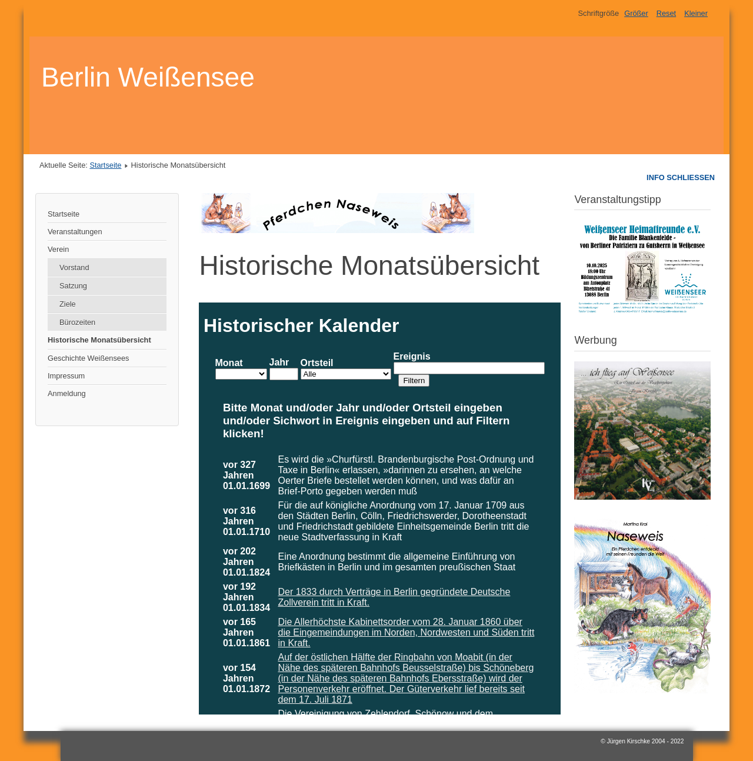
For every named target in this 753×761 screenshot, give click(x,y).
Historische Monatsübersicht (99, 339)
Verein (58, 249)
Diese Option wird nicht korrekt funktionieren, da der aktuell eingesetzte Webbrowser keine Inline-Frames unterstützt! (380, 509)
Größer (636, 13)
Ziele (67, 304)
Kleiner (696, 13)
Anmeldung (67, 393)
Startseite (105, 165)
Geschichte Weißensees (88, 358)
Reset (666, 13)
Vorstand (74, 267)
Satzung (73, 285)
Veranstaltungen (75, 231)
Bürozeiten (77, 322)
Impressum (66, 375)
